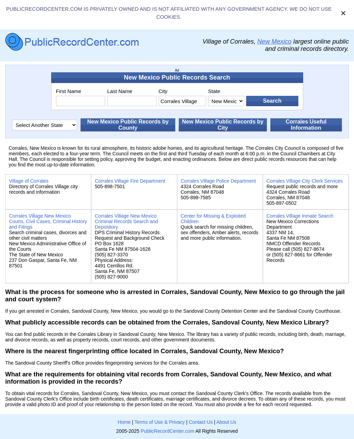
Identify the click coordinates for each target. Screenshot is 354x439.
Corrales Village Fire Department (130, 181)
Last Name (119, 91)
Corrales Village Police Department (218, 181)
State (214, 91)
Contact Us (201, 422)
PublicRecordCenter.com (167, 431)
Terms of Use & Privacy (159, 422)
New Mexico (274, 41)
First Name (68, 91)
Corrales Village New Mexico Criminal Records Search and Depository (126, 221)
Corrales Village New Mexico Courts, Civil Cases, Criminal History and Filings (48, 221)
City (163, 91)
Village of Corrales (28, 181)
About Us (226, 422)
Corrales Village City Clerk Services (305, 181)
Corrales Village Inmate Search (300, 216)
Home (124, 422)
